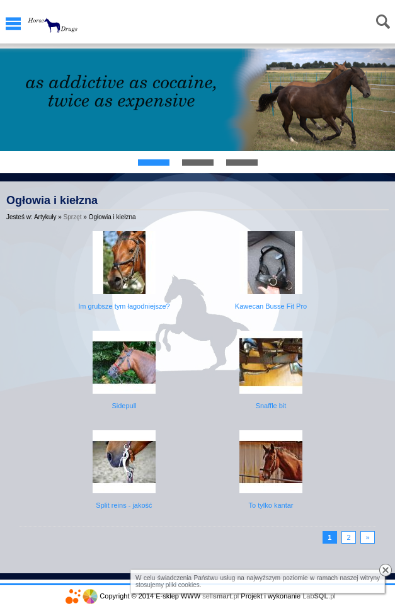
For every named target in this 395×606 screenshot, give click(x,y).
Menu (13, 24)
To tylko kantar (271, 505)
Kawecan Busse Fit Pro (271, 306)
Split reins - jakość (124, 505)
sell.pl (220, 596)
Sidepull (124, 405)
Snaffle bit (271, 405)
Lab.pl (319, 596)
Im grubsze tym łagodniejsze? (124, 306)
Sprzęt (73, 217)
